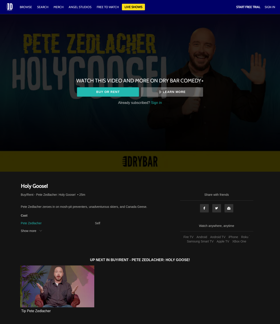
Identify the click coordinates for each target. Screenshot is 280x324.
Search (43, 7)
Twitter (216, 208)
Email (229, 208)
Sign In (270, 7)
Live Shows (133, 7)
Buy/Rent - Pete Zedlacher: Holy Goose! (48, 194)
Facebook (204, 208)
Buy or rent (108, 92)
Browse (26, 7)
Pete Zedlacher (31, 223)
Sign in (156, 103)
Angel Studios (80, 7)
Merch (59, 7)
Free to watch (108, 7)
